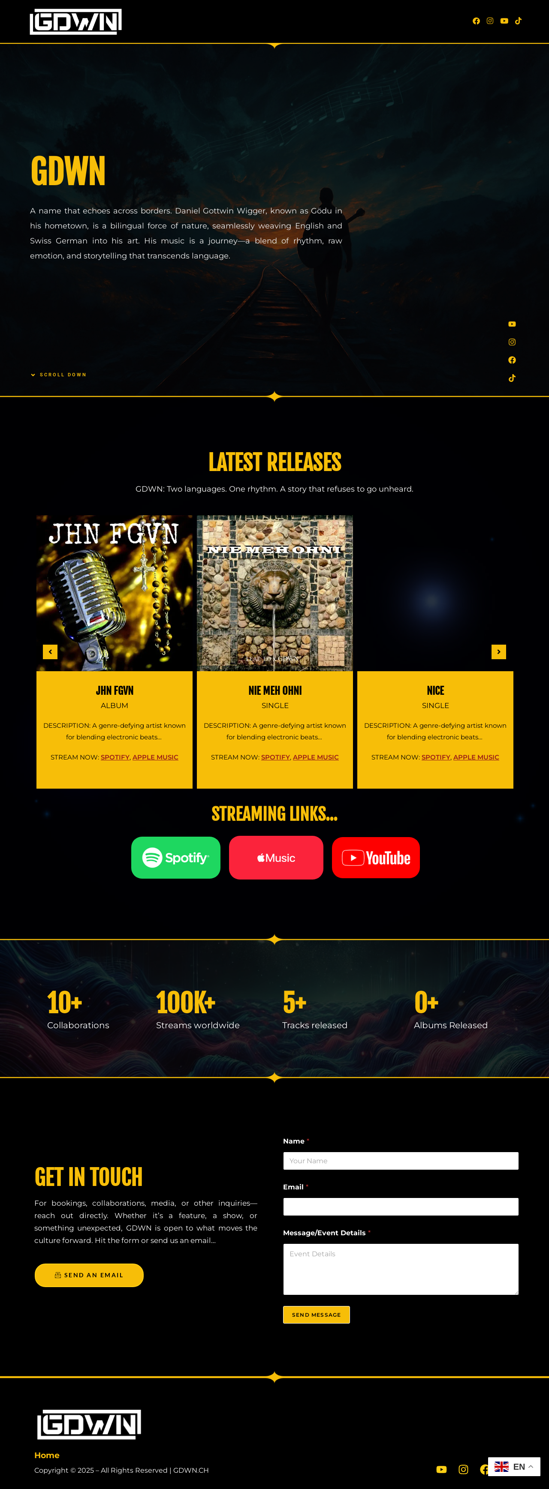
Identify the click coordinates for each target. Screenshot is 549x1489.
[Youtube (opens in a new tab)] (504, 21)
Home (47, 1455)
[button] (50, 652)
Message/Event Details (327, 1233)
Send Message (316, 1315)
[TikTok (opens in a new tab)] (518, 21)
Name (296, 1141)
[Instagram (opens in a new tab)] (490, 21)
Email (295, 1187)
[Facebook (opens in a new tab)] (476, 21)
